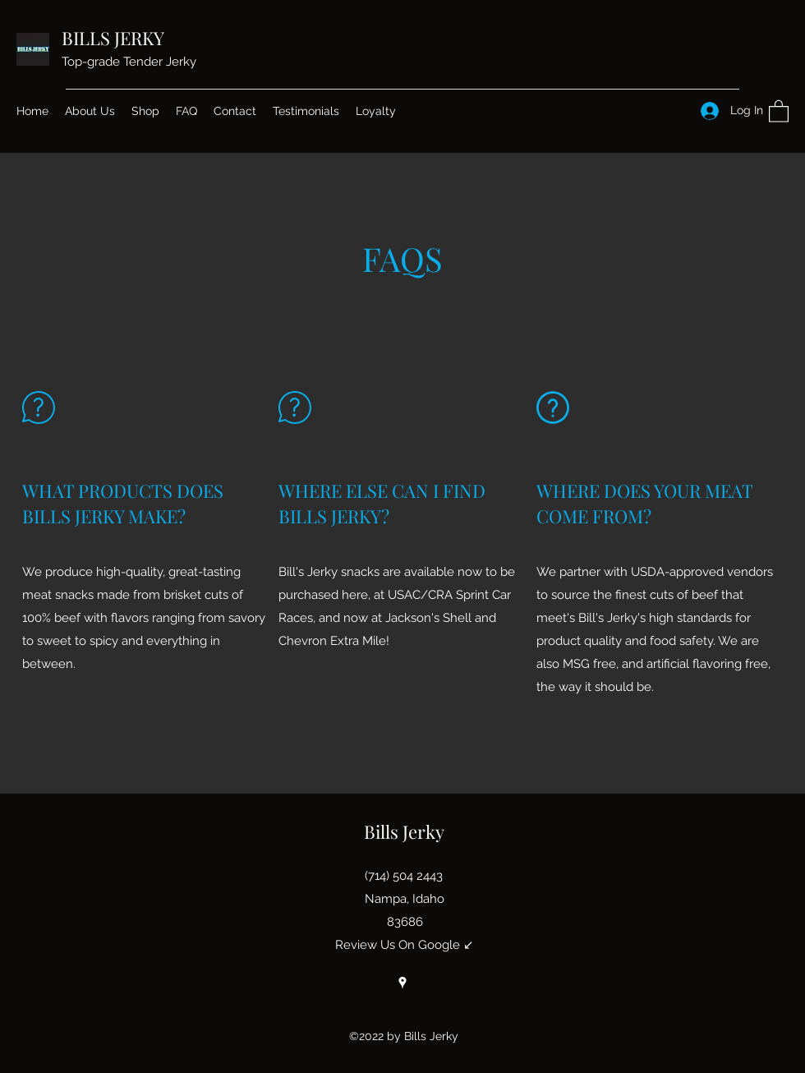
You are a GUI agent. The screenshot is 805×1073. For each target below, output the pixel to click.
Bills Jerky (404, 831)
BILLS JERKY (113, 37)
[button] (779, 110)
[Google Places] (402, 982)
